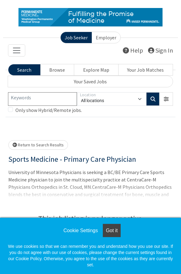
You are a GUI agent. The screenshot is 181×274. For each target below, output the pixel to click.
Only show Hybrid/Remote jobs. (48, 110)
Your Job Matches (145, 70)
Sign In (160, 50)
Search (24, 70)
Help (133, 50)
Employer (106, 37)
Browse (57, 70)
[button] (166, 99)
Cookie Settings (80, 230)
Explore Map (96, 70)
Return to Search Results (38, 145)
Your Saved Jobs (90, 81)
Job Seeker (76, 37)
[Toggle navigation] (16, 50)
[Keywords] (42, 99)
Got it (112, 230)
